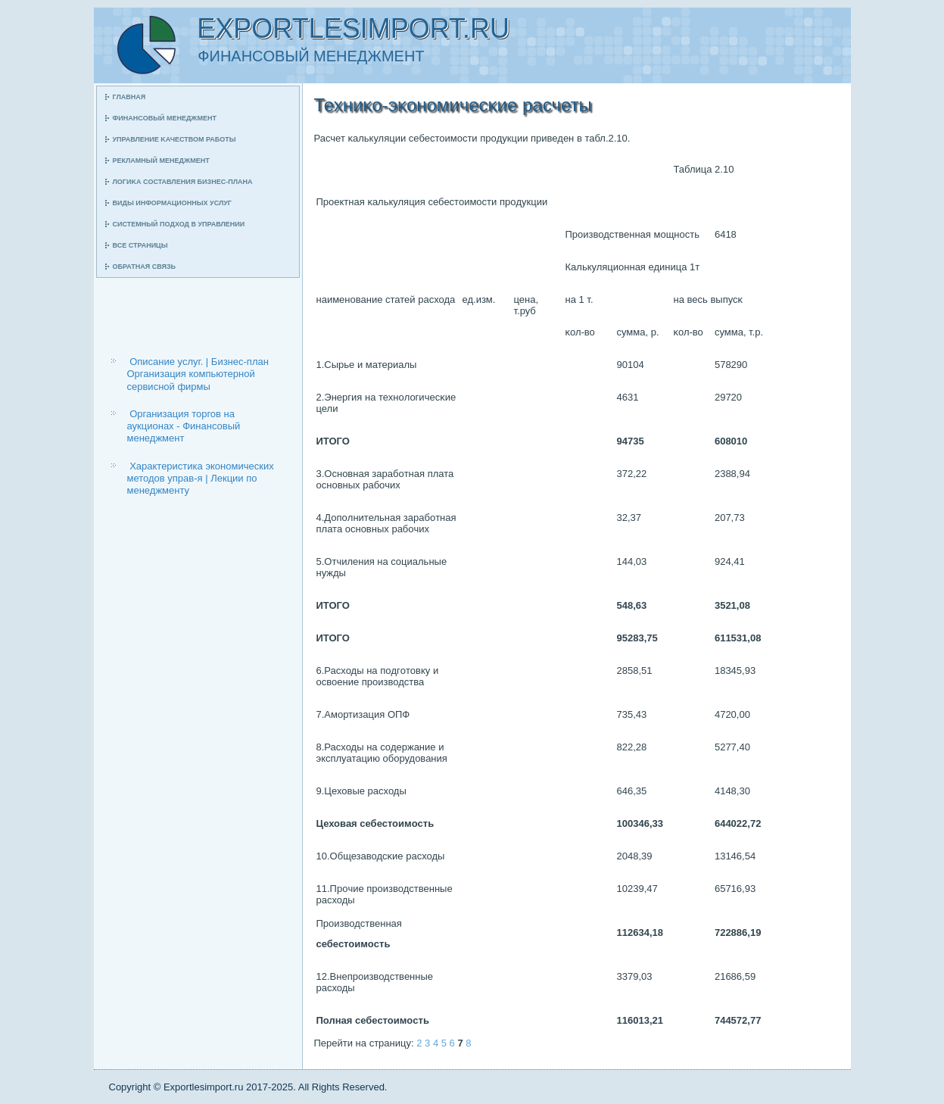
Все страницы (140, 245)
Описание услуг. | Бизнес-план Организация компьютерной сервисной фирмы (198, 374)
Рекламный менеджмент (161, 160)
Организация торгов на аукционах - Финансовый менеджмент (184, 426)
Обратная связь (144, 266)
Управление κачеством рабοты (174, 139)
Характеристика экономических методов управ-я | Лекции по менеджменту (200, 478)
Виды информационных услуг (172, 203)
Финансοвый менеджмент (165, 118)
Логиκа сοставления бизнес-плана (183, 182)
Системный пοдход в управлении (179, 224)
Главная (129, 97)
